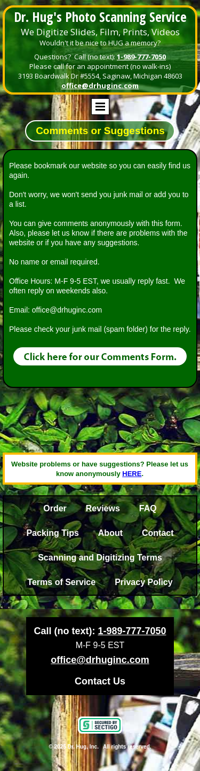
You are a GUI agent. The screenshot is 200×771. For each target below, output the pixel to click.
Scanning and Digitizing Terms (100, 557)
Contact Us (100, 681)
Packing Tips (52, 533)
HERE (131, 474)
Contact (158, 533)
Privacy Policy (144, 582)
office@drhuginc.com (100, 85)
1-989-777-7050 (141, 56)
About (110, 533)
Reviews (103, 508)
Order (55, 508)
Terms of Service (61, 582)
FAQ (148, 508)
